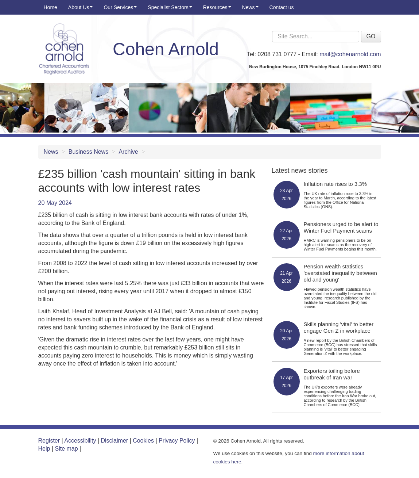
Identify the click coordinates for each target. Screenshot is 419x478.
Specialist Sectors (170, 7)
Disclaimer (114, 440)
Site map (66, 449)
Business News (88, 152)
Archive (128, 152)
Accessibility (80, 440)
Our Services (120, 7)
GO (371, 36)
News (250, 7)
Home (50, 7)
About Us (80, 7)
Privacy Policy (177, 440)
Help (44, 449)
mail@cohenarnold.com (350, 54)
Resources (217, 7)
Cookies (143, 440)
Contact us (281, 7)
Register (49, 440)
